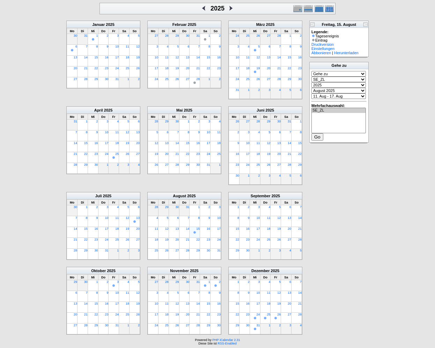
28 (86, 79)
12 (138, 46)
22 (96, 68)
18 (127, 57)
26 (138, 68)
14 (86, 57)
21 (86, 68)
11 (127, 46)
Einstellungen (322, 49)
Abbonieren (321, 53)
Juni (261, 110)
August (179, 196)
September (261, 196)
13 (75, 57)
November (179, 271)
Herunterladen (346, 53)
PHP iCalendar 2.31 (226, 340)
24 (117, 68)
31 (86, 35)
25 (127, 68)
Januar (98, 24)
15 (96, 57)
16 (106, 57)
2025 (110, 24)
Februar (179, 24)
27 (75, 79)
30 (75, 35)
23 (106, 68)
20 (75, 68)
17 (117, 57)
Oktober (98, 271)
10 (117, 46)
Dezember (260, 271)
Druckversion (322, 44)
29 (96, 79)
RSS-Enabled (227, 343)
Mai (179, 110)
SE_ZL (339, 110)
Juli (98, 196)
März (260, 24)
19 (138, 57)
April (98, 110)
